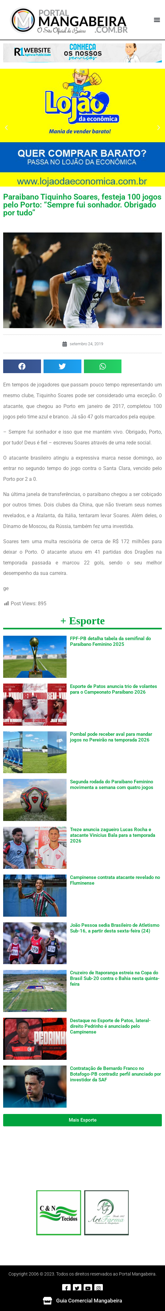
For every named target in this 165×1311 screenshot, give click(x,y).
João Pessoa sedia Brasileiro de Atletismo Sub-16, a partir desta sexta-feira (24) (114, 928)
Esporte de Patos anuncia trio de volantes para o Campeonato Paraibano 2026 (113, 689)
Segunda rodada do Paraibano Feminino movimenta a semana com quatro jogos (111, 784)
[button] (157, 20)
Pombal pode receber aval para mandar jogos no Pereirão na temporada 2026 (111, 737)
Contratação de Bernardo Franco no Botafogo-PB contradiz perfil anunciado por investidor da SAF (115, 1074)
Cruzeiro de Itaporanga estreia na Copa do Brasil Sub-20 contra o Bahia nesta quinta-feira (115, 978)
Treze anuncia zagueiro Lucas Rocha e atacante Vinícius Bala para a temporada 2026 (112, 835)
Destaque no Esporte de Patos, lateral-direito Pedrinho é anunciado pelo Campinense (110, 1026)
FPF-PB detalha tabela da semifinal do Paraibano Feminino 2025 (110, 641)
